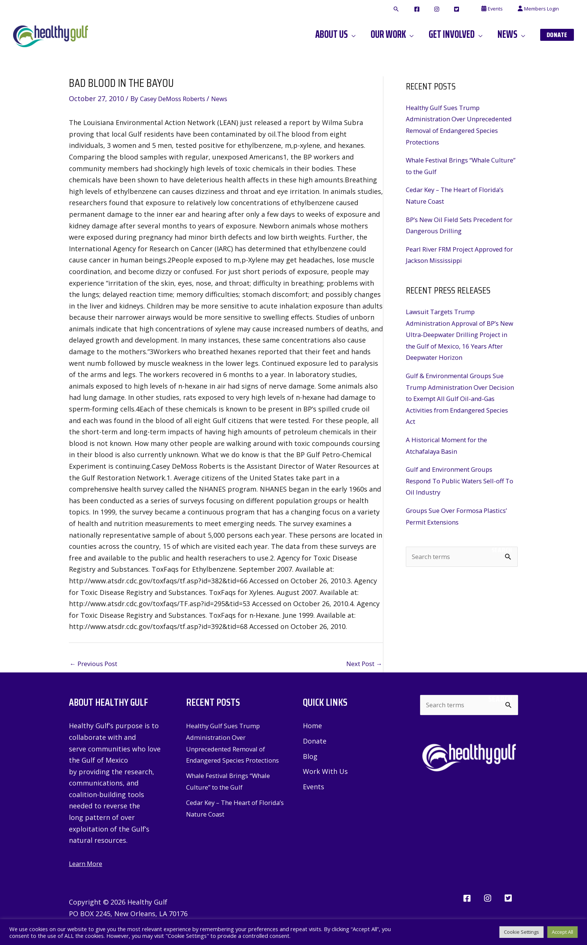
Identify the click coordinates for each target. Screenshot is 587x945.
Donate (314, 742)
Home (312, 726)
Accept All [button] (562, 932)
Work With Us (325, 773)
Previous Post (96, 664)
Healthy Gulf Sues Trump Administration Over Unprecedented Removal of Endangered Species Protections (230, 749)
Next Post (362, 664)
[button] (424, 9)
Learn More (87, 864)
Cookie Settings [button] (521, 932)
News (228, 98)
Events (313, 788)
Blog (310, 757)
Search (502, 550)
